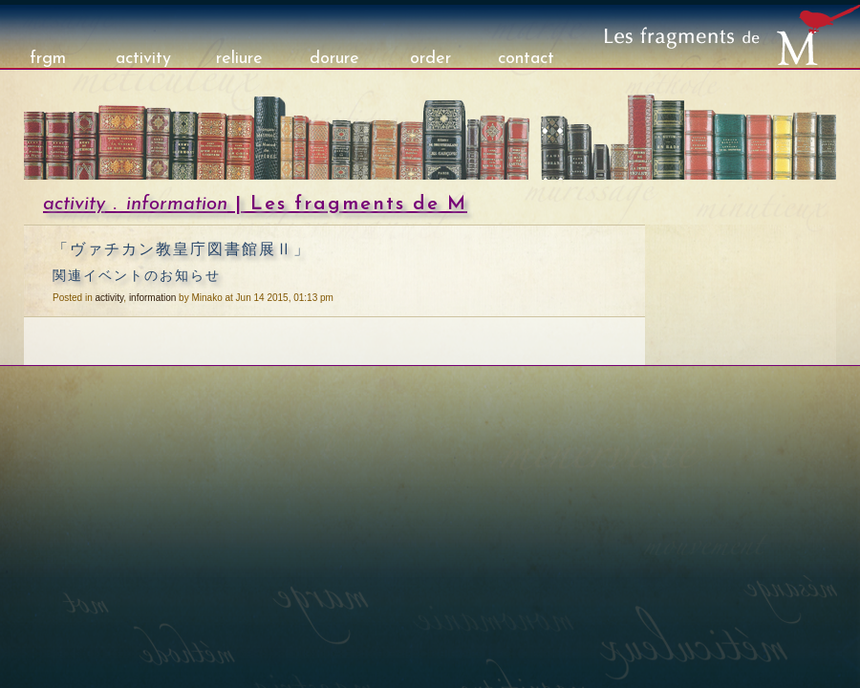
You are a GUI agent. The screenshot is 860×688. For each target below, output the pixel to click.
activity (143, 59)
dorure (334, 59)
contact (526, 59)
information (176, 204)
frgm (48, 59)
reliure (239, 59)
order (430, 59)
